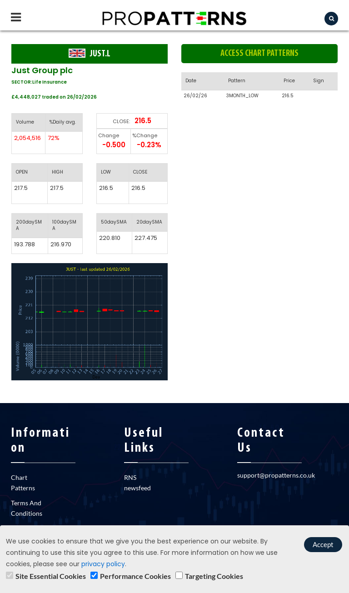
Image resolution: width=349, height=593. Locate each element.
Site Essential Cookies (50, 576)
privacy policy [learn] (103, 563)
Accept (323, 544)
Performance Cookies (135, 576)
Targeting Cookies (214, 576)
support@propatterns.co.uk (276, 475)
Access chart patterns (259, 53)
